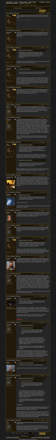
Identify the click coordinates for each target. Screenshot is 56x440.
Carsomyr (34, 237)
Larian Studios (9, 2)
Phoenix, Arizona (12, 308)
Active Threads (33, 5)
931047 (48, 273)
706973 (48, 256)
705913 (48, 210)
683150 (48, 117)
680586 (48, 13)
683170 (48, 142)
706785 (48, 225)
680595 (48, 30)
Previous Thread (17, 8)
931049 (48, 296)
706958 (48, 237)
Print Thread (8, 10)
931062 (48, 322)
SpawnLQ (34, 47)
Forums (16, 2)
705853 (48, 192)
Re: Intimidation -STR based (14, 30)
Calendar (26, 5)
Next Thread (39, 8)
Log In (47, 2)
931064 (48, 360)
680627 (48, 47)
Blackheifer (34, 322)
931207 (48, 420)
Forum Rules (9, 437)
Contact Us (33, 437)
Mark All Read (16, 437)
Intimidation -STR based (13, 13)
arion (35, 30)
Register (42, 2)
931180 (48, 375)
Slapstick (34, 142)
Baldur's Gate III (23, 2)
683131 (48, 87)
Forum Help (39, 437)
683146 (48, 104)
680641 (48, 66)
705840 (48, 175)
